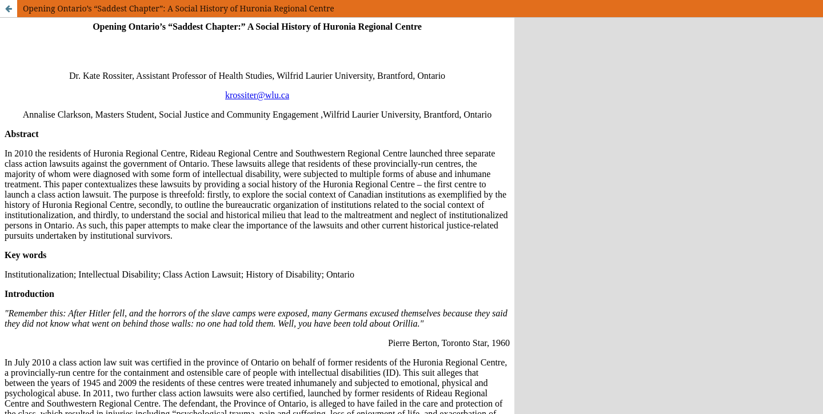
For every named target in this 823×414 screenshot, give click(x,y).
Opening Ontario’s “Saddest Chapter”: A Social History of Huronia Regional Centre (178, 8)
